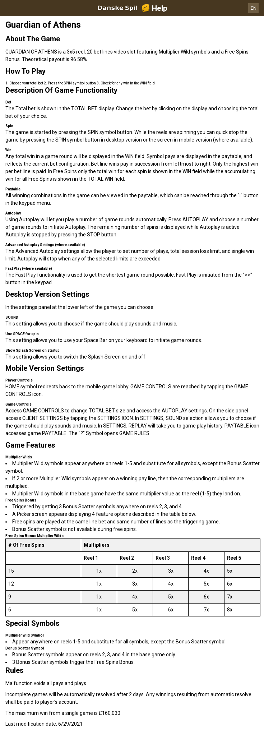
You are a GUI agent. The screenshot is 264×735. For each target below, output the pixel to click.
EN (253, 8)
